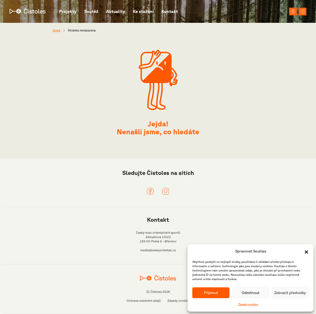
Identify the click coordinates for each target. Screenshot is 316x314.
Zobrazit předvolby (290, 293)
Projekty (67, 11)
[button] (306, 251)
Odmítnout (250, 293)
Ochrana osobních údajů (144, 300)
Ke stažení (143, 11)
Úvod (56, 30)
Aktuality (115, 11)
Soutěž (91, 11)
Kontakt (169, 11)
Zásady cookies (248, 304)
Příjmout (211, 293)
